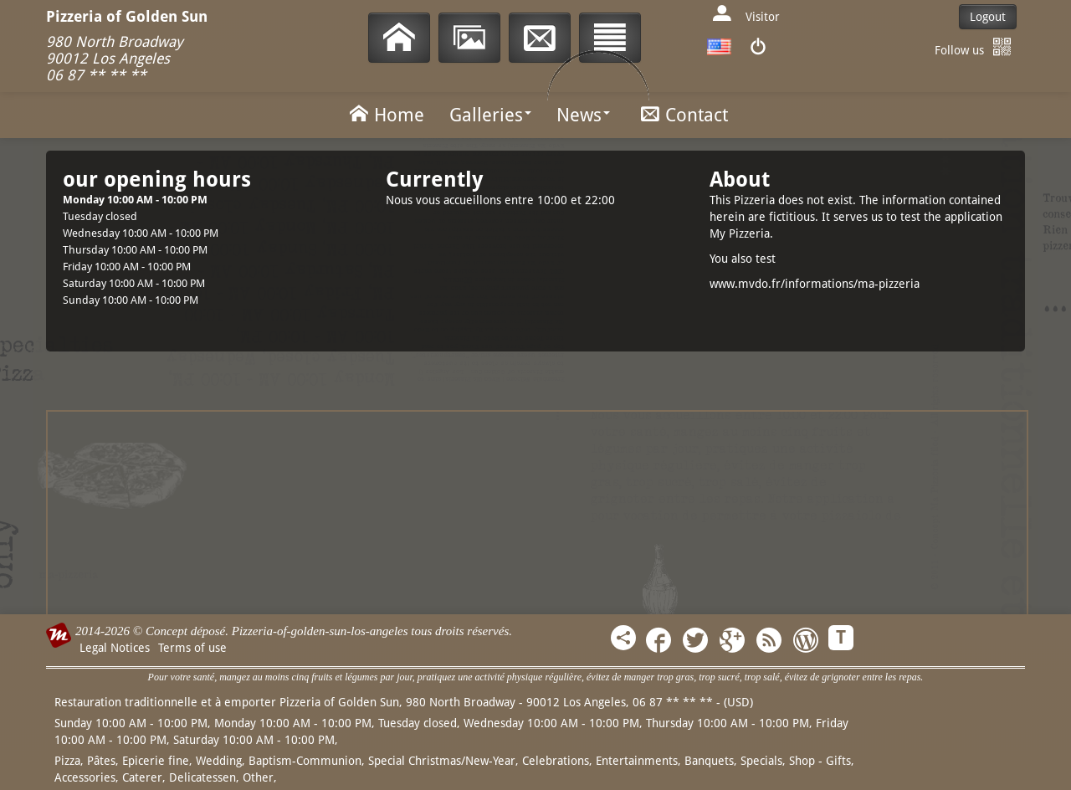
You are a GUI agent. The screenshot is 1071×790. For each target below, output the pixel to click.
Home (384, 113)
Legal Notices (114, 647)
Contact (681, 113)
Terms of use (192, 647)
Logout (988, 16)
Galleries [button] (490, 115)
